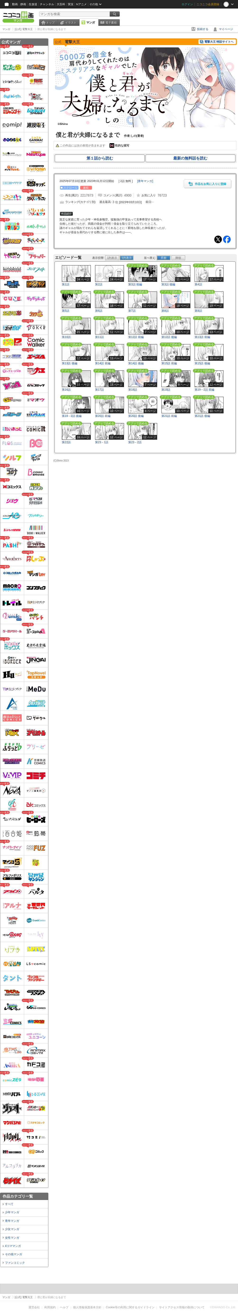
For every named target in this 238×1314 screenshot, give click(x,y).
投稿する (202, 29)
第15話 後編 (202, 363)
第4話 (198, 284)
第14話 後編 (136, 363)
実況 (70, 4)
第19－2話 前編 (204, 389)
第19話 (165, 389)
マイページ (226, 29)
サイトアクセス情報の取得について (182, 1307)
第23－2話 (135, 442)
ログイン (187, 4)
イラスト (70, 22)
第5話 (65, 310)
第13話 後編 (69, 363)
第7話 (132, 310)
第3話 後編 (168, 284)
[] (145, 181)
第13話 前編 (202, 337)
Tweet (218, 239)
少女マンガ (12, 1229)
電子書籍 (111, 22)
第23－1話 (101, 442)
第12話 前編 (136, 337)
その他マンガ (13, 1254)
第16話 (66, 389)
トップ (50, 22)
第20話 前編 (102, 416)
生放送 (33, 4)
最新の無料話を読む (190, 158)
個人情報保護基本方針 (87, 1307)
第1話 (65, 284)
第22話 (66, 442)
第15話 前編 (169, 363)
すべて (9, 1204)
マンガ (90, 22)
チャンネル (47, 4)
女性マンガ (12, 1237)
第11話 (99, 337)
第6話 (98, 310)
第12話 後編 (169, 337)
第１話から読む (100, 158)
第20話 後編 (136, 416)
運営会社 (34, 1307)
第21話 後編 (202, 416)
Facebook (227, 239)
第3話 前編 (135, 284)
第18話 (132, 389)
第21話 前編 (169, 416)
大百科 (61, 4)
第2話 (98, 284)
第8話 (165, 310)
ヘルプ (64, 1307)
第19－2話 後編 (72, 416)
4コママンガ (13, 1246)
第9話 (198, 310)
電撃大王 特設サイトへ (218, 41)
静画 (23, 4)
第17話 (99, 389)
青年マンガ (12, 1221)
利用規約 (50, 1307)
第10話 (66, 337)
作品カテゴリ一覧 (18, 1196)
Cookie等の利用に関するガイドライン (130, 1307)
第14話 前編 (102, 363)
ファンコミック (15, 1262)
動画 (15, 4)
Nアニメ (81, 4)
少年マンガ (12, 1212)
